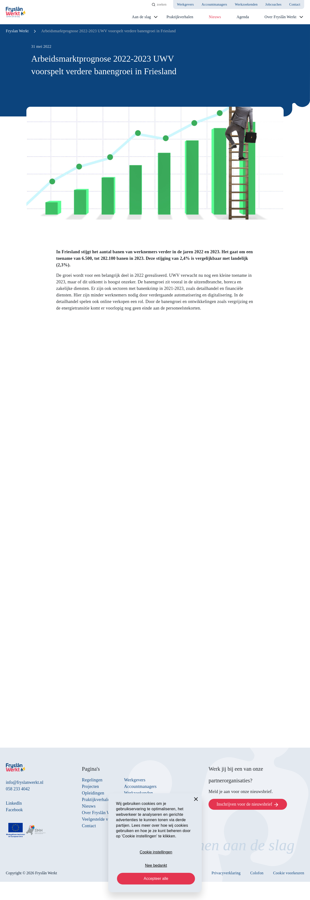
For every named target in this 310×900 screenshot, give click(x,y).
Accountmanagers (214, 4)
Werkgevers (185, 4)
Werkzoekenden (246, 4)
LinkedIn (14, 803)
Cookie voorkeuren (288, 873)
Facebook (14, 809)
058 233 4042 (18, 788)
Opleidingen (93, 793)
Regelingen (92, 779)
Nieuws (215, 17)
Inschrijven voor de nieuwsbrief (248, 805)
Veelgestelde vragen (100, 819)
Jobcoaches (273, 4)
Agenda (243, 17)
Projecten (90, 786)
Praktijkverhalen (179, 17)
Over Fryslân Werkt (280, 17)
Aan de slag (141, 17)
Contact (294, 4)
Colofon (257, 873)
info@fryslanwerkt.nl (24, 782)
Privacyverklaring (226, 873)
